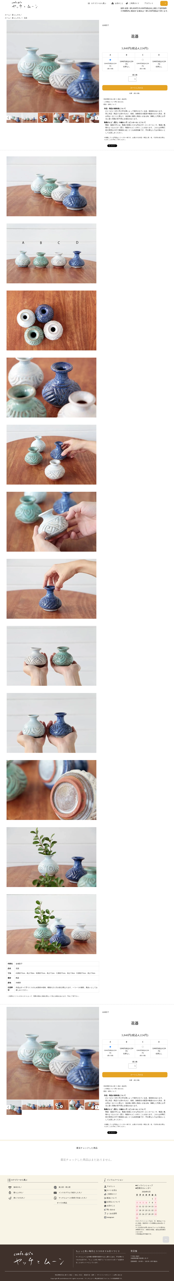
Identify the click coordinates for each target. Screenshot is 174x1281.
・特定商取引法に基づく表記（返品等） (115, 99)
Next (97, 118)
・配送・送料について (109, 104)
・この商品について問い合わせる (112, 102)
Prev (9, 118)
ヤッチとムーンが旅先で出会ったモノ (70, 1198)
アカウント (148, 3)
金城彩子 (105, 25)
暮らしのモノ (17, 15)
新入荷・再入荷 (62, 1187)
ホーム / (8, 15)
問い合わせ (109, 1210)
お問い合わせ (118, 1275)
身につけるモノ (16, 1198)
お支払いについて (112, 1202)
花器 (25, 18)
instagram (109, 1217)
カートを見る (110, 1190)
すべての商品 (60, 1203)
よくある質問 (110, 1213)
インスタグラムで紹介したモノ (68, 1193)
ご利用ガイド (132, 3)
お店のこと (117, 3)
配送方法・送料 (89, 1275)
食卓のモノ (15, 1187)
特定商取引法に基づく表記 (63, 1275)
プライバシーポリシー (104, 1275)
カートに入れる (135, 88)
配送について (110, 1198)
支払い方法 (78, 1275)
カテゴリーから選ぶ (98, 3)
